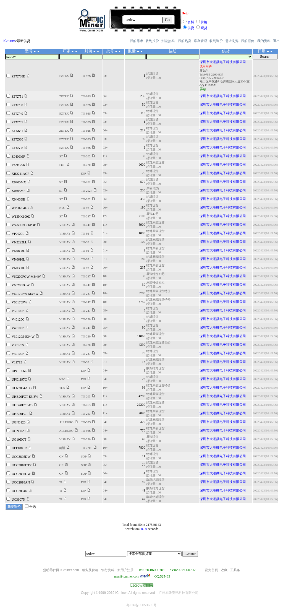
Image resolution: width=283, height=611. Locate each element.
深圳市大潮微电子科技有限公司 (223, 62)
